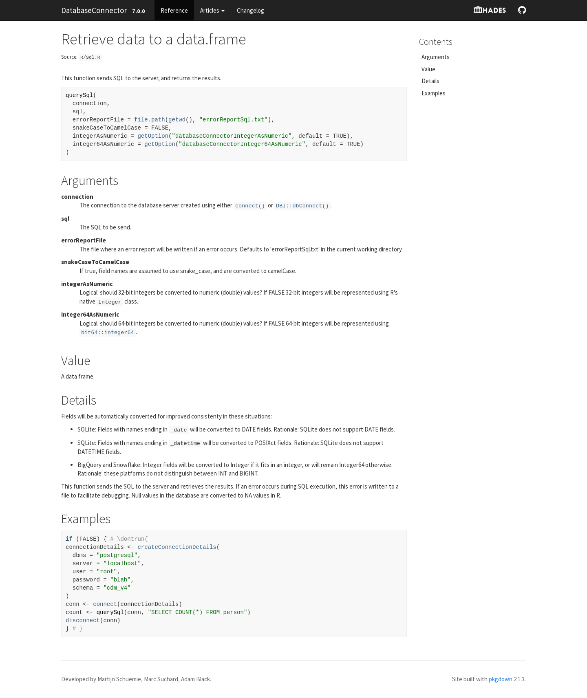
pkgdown (500, 679)
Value (428, 69)
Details (430, 81)
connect (105, 604)
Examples (433, 93)
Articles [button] (212, 10)
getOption (152, 136)
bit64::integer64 (107, 333)
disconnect (83, 620)
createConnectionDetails (176, 547)
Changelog (250, 10)
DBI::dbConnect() (302, 206)
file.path (149, 120)
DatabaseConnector (94, 10)
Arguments (435, 57)
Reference (174, 10)
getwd (176, 120)
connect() (250, 206)
